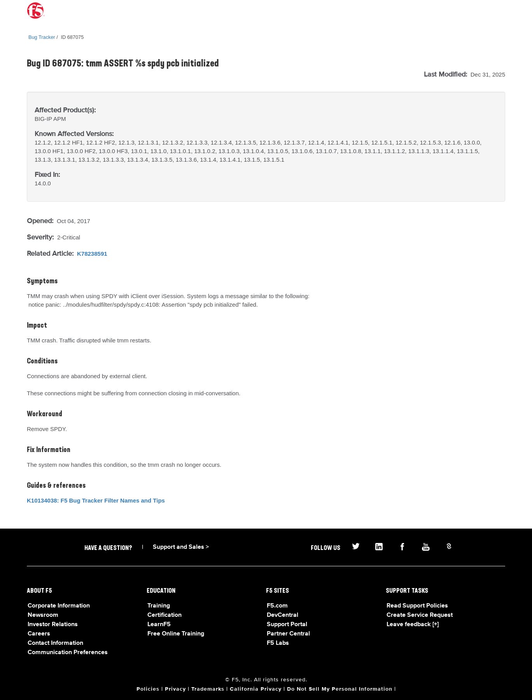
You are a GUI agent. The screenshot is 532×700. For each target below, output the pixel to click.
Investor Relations (53, 624)
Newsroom (43, 615)
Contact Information (55, 643)
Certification (164, 615)
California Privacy (256, 689)
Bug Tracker (41, 37)
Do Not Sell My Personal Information (339, 689)
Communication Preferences (68, 652)
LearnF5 (159, 624)
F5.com (277, 606)
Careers (39, 634)
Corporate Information (59, 606)
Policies (147, 689)
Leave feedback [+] (413, 624)
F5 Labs (278, 643)
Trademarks (207, 689)
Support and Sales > (181, 547)
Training (158, 606)
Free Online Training (175, 634)
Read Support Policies (417, 606)
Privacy (175, 689)
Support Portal (287, 624)
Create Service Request (420, 615)
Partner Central (288, 634)
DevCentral (282, 615)
